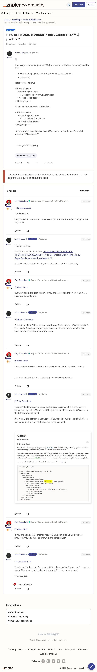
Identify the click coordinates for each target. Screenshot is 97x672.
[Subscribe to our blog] (53, 661)
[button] (78, 4)
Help (21, 649)
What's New (44, 13)
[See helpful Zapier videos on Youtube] (63, 661)
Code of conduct (16, 612)
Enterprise (70, 649)
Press (51, 649)
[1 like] (22, 584)
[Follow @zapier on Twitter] (58, 661)
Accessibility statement (57, 640)
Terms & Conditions (38, 640)
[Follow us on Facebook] (43, 661)
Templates (83, 649)
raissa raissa (20, 52)
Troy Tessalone (21, 201)
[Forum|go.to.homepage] (24, 4)
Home (7, 20)
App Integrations (48, 654)
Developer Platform (35, 649)
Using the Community (18, 616)
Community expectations (20, 621)
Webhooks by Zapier (26, 155)
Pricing (12, 649)
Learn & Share (25, 13)
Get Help (7, 13)
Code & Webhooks (32, 20)
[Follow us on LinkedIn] (48, 661)
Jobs (59, 649)
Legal (81, 668)
